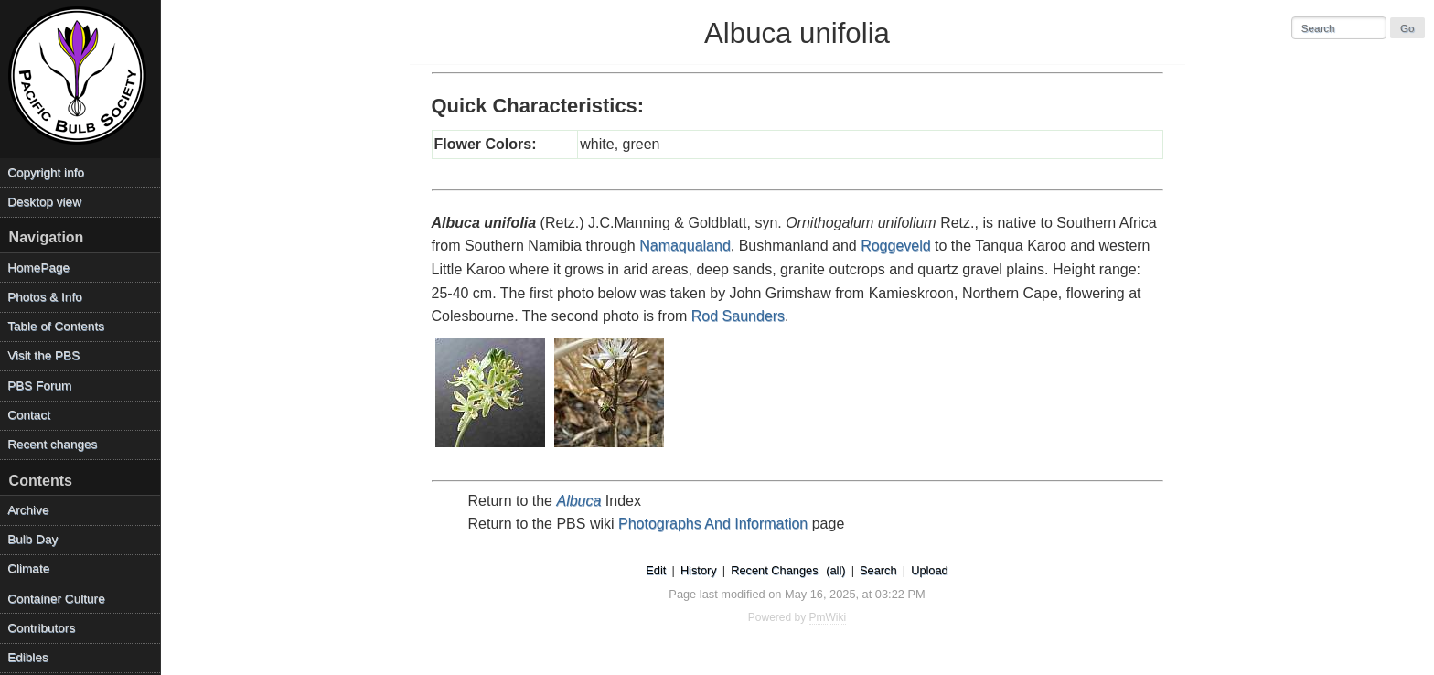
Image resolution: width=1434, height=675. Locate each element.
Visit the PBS (43, 355)
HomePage (38, 267)
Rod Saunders (738, 316)
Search (878, 570)
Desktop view (44, 202)
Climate (28, 568)
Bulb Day (32, 539)
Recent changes (52, 444)
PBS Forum (39, 385)
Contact (28, 415)
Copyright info (45, 172)
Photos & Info (44, 297)
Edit (656, 570)
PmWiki (828, 617)
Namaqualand (685, 245)
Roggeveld (896, 245)
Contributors (41, 628)
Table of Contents (55, 326)
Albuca (578, 501)
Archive (27, 510)
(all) (835, 570)
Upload (929, 570)
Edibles (27, 657)
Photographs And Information (713, 523)
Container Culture (56, 598)
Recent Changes (774, 570)
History (698, 570)
